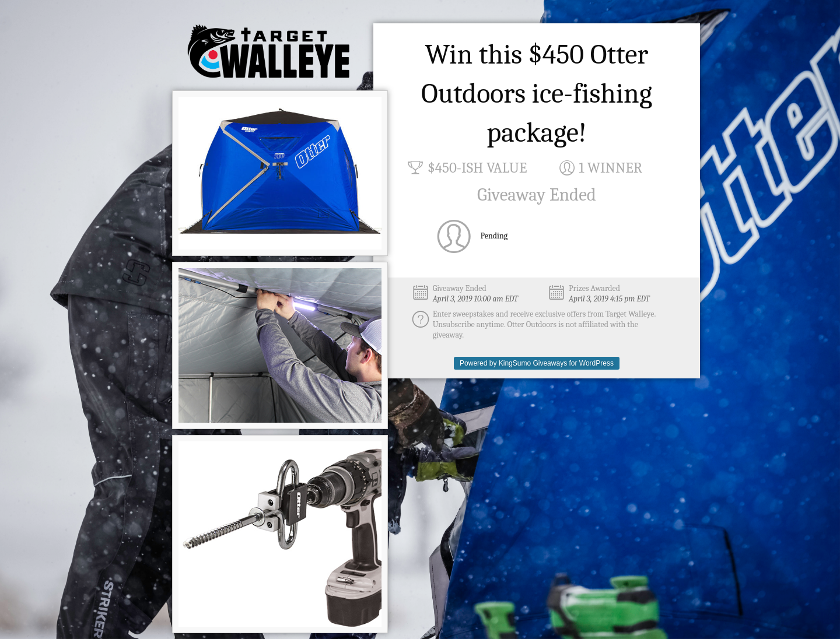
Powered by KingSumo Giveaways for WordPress (537, 363)
